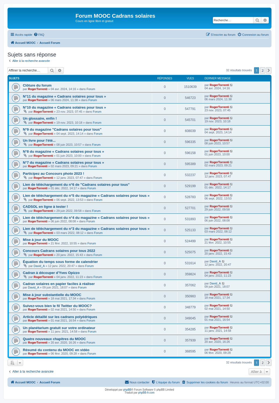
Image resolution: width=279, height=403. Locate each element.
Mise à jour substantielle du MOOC (52, 295)
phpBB (127, 389)
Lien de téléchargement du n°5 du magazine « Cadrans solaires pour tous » (86, 196)
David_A (39, 266)
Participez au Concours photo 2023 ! (53, 174)
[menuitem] (39, 34)
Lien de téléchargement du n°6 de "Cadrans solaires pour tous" (76, 185)
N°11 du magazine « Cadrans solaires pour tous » (64, 96)
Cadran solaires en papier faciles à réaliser (59, 284)
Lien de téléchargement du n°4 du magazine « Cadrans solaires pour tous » (86, 218)
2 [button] (263, 70)
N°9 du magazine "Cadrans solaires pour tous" (62, 129)
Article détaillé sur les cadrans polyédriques (60, 317)
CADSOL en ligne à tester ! (45, 207)
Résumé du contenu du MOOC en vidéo (56, 350)
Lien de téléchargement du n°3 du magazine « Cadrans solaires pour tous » (86, 229)
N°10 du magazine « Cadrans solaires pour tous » (64, 107)
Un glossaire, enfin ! (40, 118)
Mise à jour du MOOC (41, 240)
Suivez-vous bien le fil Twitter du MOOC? (57, 306)
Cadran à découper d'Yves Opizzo (51, 273)
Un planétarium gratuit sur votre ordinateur (59, 328)
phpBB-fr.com (146, 392)
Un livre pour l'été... (39, 140)
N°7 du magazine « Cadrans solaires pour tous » (63, 163)
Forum (91, 89)
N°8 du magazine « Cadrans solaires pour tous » (63, 151)
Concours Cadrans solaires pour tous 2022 (59, 251)
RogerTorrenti (38, 89)
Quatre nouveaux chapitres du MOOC (54, 339)
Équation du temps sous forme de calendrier (60, 262)
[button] (268, 70)
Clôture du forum (37, 85)
